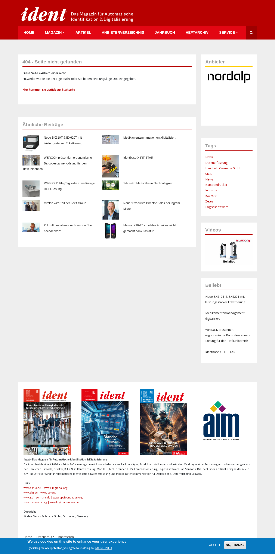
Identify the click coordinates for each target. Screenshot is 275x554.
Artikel (83, 33)
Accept (214, 545)
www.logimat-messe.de (64, 502)
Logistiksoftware (216, 207)
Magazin (53, 33)
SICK (208, 174)
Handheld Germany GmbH (223, 168)
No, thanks (235, 545)
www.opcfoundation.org (68, 497)
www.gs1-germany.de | (38, 497)
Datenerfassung (216, 163)
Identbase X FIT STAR (138, 157)
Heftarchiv (197, 33)
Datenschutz (45, 537)
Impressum (66, 537)
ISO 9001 (211, 196)
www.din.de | (32, 492)
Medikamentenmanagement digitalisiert (149, 137)
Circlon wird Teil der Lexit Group (65, 203)
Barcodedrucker (216, 185)
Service (227, 33)
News (209, 157)
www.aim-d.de (32, 488)
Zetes (209, 201)
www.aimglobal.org (56, 488)
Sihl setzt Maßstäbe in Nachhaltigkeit (148, 183)
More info (103, 548)
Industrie (211, 190)
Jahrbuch (165, 33)
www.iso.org (48, 492)
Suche (251, 33)
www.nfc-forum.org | (37, 502)
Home (29, 33)
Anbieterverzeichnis (123, 33)
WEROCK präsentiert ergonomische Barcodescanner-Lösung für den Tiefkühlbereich (57, 163)
